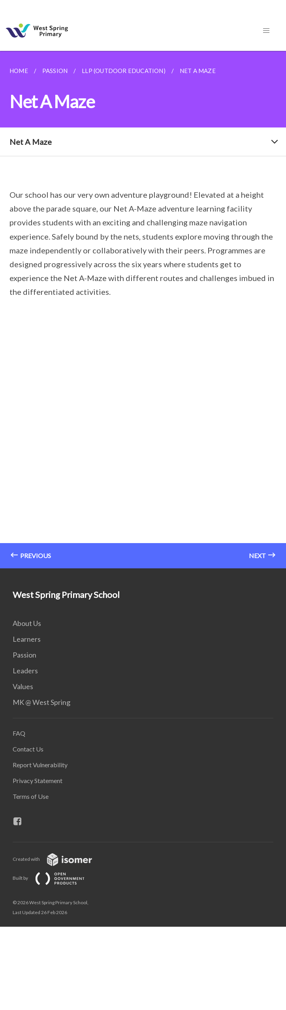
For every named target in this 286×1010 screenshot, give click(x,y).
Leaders (25, 670)
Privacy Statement (37, 780)
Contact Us (28, 749)
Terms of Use (31, 796)
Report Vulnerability (40, 764)
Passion (24, 654)
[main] (143, 309)
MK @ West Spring (41, 702)
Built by (55, 878)
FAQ (19, 733)
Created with (59, 859)
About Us (27, 623)
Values (23, 686)
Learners (27, 639)
